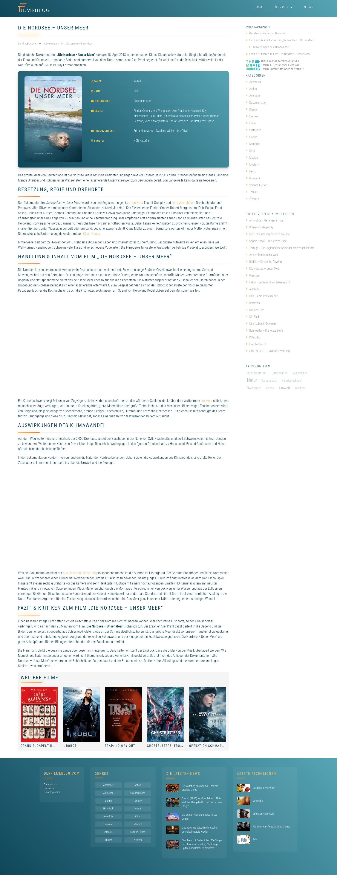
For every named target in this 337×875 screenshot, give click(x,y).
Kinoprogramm (52, 792)
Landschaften (279, 373)
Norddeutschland (292, 380)
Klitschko (253, 337)
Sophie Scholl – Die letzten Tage (266, 241)
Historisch (253, 130)
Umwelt (284, 388)
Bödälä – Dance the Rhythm (264, 261)
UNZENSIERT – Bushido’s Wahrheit (268, 351)
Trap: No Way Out (120, 745)
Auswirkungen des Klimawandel (271, 47)
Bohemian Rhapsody (259, 227)
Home (260, 7)
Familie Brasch (256, 344)
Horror (251, 137)
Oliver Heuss (91, 234)
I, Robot (70, 745)
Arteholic (253, 289)
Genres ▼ (284, 7)
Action (251, 89)
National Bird (255, 310)
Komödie (253, 144)
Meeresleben (300, 373)
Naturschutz (269, 380)
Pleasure (252, 275)
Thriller (251, 192)
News (309, 7)
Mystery (252, 164)
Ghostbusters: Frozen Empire (173, 745)
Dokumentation (143, 101)
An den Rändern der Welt (262, 255)
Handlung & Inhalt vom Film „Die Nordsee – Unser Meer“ (281, 40)
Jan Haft (136, 203)
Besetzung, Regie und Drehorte (267, 33)
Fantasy (252, 116)
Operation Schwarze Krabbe (214, 745)
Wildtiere (300, 388)
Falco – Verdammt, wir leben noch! (268, 282)
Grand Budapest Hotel (40, 745)
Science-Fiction (256, 185)
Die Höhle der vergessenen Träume (268, 234)
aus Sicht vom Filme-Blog (80, 573)
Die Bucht (253, 316)
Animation (253, 95)
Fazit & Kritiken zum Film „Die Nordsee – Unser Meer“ (280, 54)
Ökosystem (254, 388)
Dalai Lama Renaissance (262, 296)
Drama (251, 109)
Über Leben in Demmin (261, 323)
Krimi (251, 150)
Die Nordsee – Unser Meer (263, 268)
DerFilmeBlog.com (62, 773)
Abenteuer (253, 82)
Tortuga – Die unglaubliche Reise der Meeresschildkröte (280, 248)
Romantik (253, 178)
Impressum (50, 788)
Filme (251, 123)
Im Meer (206, 401)
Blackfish (253, 303)
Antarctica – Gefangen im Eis (264, 220)
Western (252, 199)
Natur (252, 380)
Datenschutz (50, 784)
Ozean (270, 388)
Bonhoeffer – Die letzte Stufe (264, 330)
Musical (252, 157)
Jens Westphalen (183, 203)
